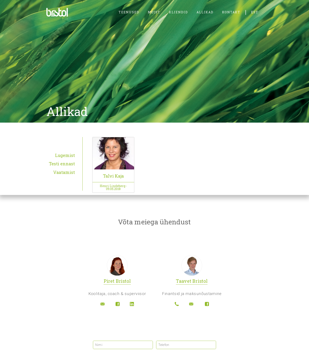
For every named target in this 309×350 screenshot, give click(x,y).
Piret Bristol (117, 281)
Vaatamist (64, 172)
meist (154, 12)
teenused (129, 12)
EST (254, 12)
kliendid (178, 12)
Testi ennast (62, 164)
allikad (205, 12)
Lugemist (65, 155)
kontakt (231, 12)
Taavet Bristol (192, 281)
